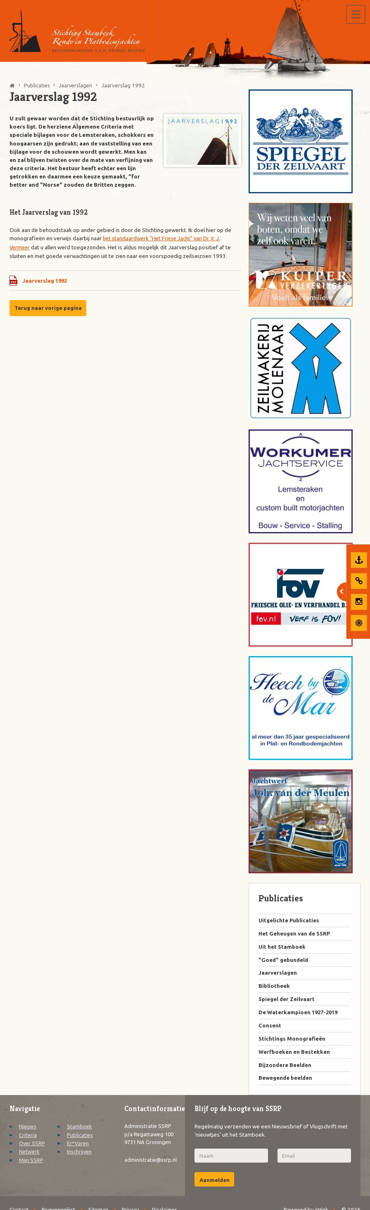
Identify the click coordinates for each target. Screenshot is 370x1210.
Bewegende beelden (286, 1082)
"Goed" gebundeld (284, 961)
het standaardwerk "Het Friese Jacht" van (155, 238)
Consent (270, 1028)
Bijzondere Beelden (285, 1068)
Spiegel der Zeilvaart (287, 1001)
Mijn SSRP (31, 1164)
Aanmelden (214, 1184)
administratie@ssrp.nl (151, 1173)
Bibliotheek (274, 988)
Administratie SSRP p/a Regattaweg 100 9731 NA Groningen (148, 1142)
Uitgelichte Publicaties (289, 920)
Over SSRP (32, 1147)
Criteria (28, 1138)
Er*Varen (78, 1147)
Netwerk (29, 1155)
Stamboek (79, 1130)
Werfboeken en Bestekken (295, 1055)
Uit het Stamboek (283, 947)
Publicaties (80, 1138)
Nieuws (28, 1130)
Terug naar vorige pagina (48, 308)
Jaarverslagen (278, 974)
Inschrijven (80, 1155)
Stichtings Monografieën (293, 1042)
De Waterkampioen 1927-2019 (300, 1014)
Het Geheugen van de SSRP (295, 934)
